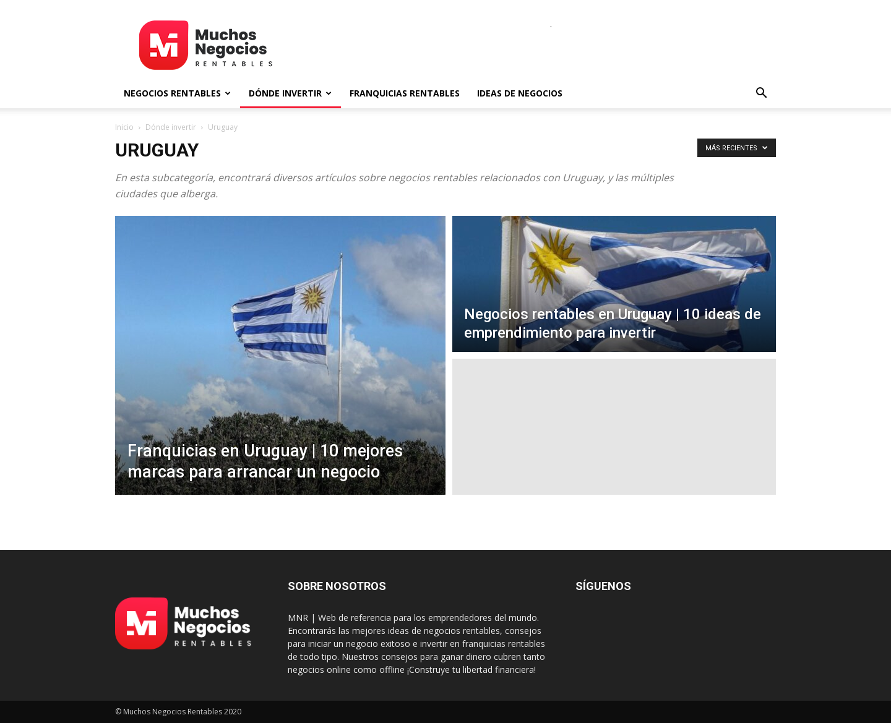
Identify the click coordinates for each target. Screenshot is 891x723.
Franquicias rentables (405, 93)
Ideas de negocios (519, 93)
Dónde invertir (290, 93)
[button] (761, 94)
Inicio (124, 127)
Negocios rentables (177, 93)
